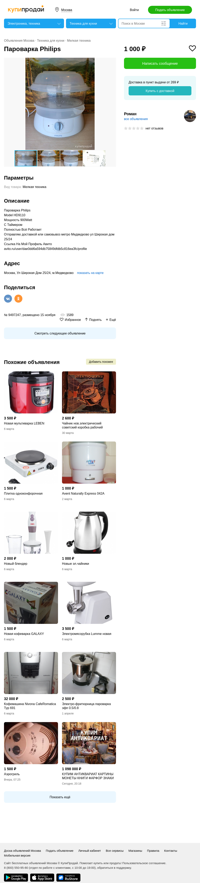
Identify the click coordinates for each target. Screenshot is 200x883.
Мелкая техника (79, 40)
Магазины (135, 850)
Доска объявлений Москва (22, 850)
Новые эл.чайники (75, 563)
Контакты (170, 850)
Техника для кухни (50, 40)
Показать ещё (60, 797)
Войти (134, 10)
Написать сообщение (160, 64)
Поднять (95, 319)
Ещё (112, 319)
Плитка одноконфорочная (23, 493)
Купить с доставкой (160, 91)
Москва (66, 10)
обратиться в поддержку (114, 867)
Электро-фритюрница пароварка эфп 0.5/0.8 (86, 706)
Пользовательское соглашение (143, 863)
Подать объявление (170, 10)
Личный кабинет (89, 850)
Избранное (73, 319)
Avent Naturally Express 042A (83, 493)
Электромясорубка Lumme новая (86, 633)
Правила (153, 850)
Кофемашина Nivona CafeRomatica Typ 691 (30, 706)
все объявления (136, 119)
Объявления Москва (19, 40)
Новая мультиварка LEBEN (24, 423)
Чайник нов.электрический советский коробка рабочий (82, 425)
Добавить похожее (101, 361)
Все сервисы (115, 850)
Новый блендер (15, 563)
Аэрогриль (12, 774)
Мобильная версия (17, 855)
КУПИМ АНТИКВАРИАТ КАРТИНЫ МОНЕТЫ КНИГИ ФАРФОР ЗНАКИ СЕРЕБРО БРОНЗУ (88, 776)
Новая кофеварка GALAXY (24, 633)
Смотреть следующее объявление (59, 333)
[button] (112, 61)
